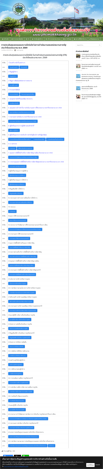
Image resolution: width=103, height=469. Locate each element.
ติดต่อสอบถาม (95, 39)
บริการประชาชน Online (54, 39)
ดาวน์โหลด (68, 39)
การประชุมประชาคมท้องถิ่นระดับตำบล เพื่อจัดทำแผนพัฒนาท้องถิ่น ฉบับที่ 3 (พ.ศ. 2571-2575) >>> (91, 56)
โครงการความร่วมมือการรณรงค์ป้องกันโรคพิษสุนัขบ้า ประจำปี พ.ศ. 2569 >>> (91, 66)
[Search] (89, 45)
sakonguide (20, 50)
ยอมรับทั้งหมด (94, 464)
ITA (28, 39)
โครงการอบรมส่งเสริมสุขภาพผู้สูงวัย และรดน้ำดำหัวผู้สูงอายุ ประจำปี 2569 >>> (91, 96)
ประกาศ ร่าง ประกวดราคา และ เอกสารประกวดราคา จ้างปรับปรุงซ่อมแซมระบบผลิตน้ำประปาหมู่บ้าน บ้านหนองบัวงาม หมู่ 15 (88, 77)
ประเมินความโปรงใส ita (7, 50)
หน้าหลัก (6, 39)
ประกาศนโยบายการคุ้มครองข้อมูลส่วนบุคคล (27, 466)
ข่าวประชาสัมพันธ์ (18, 39)
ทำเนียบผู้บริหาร (38, 39)
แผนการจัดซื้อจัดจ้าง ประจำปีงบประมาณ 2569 (89, 87)
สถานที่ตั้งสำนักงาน (81, 39)
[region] (51, 462)
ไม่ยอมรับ (82, 464)
